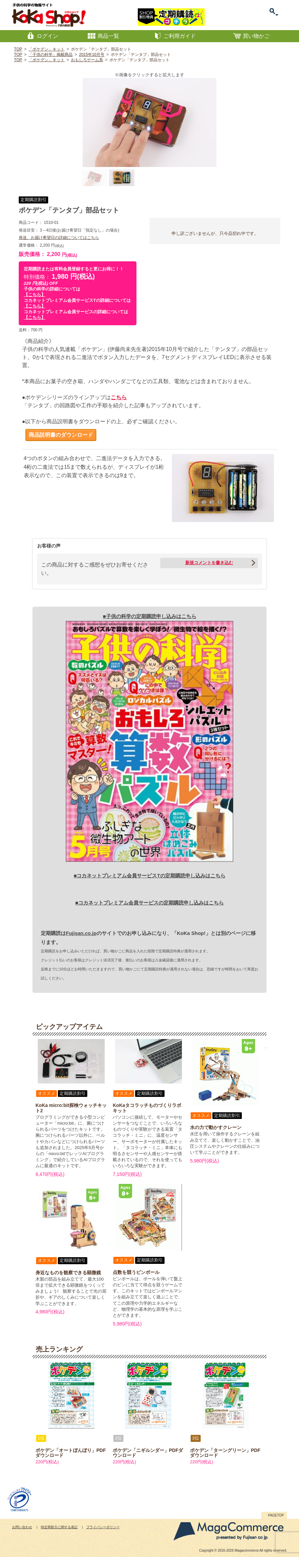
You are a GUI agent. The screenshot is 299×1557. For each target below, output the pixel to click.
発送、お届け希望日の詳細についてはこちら (59, 237)
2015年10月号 (91, 54)
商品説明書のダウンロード (61, 435)
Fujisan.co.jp (81, 933)
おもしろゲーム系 (87, 60)
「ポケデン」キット (46, 49)
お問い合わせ (22, 1527)
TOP (18, 49)
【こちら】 (34, 294)
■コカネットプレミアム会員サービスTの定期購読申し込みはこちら (149, 875)
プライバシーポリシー (103, 1527)
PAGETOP (276, 1515)
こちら (119, 397)
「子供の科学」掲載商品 (50, 54)
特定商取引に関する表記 (59, 1527)
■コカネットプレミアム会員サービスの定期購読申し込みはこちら (149, 902)
